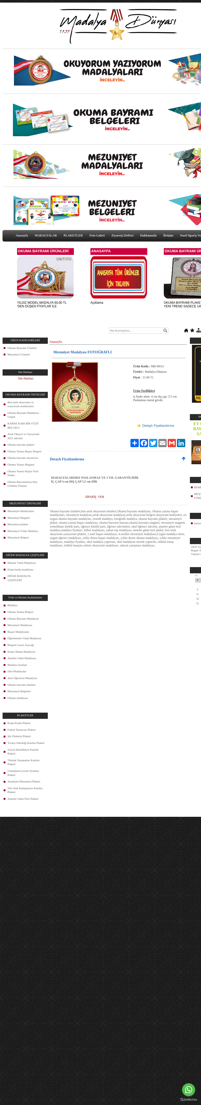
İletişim (168, 235)
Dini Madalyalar (16, 671)
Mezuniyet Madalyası (19, 625)
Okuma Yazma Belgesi (20, 611)
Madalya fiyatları (17, 664)
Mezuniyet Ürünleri (18, 354)
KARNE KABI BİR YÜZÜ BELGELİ (23, 425)
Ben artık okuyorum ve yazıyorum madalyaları (20, 404)
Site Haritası (26, 378)
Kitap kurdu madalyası (20, 569)
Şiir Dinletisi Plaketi (19, 736)
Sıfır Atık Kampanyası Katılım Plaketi (24, 790)
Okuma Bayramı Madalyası (23, 618)
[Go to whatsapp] (188, 1089)
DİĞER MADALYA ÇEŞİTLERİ (19, 578)
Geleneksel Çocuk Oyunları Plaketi (23, 772)
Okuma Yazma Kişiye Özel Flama (22, 473)
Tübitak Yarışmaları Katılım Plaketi (23, 762)
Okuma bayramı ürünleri (21, 684)
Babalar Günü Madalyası (21, 562)
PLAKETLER (73, 235)
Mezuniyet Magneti (18, 517)
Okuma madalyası (17, 697)
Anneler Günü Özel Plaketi (22, 798)
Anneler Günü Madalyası (21, 658)
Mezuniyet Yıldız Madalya (22, 530)
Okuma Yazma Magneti (20, 464)
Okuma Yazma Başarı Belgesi (24, 451)
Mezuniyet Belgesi (18, 537)
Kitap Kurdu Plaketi (18, 723)
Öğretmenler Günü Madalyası (24, 638)
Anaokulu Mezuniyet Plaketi (23, 781)
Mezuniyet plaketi (17, 524)
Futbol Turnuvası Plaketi (21, 729)
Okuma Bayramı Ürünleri (22, 347)
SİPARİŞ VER (94, 497)
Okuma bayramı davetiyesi (22, 457)
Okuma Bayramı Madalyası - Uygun (24, 414)
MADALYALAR (46, 235)
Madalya (12, 605)
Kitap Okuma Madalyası (21, 651)
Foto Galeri (97, 235)
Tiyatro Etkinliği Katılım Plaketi (25, 742)
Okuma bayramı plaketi (20, 444)
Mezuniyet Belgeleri (19, 691)
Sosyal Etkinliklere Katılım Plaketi (22, 751)
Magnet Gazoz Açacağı (20, 644)
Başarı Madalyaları (18, 631)
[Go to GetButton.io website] (188, 1099)
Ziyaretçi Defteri (122, 235)
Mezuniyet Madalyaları (20, 511)
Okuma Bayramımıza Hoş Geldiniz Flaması (22, 483)
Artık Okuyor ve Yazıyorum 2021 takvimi (23, 436)
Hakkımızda (148, 235)
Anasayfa (22, 235)
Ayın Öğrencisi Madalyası (22, 678)
